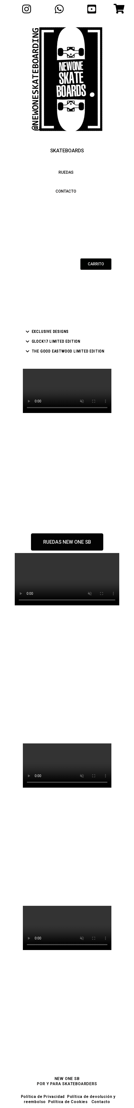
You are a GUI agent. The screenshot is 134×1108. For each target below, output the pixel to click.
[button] (67, 150)
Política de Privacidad (43, 1096)
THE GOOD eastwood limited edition (68, 351)
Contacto (100, 1101)
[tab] (67, 332)
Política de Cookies (67, 1101)
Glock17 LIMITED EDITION (56, 341)
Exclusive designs (50, 331)
